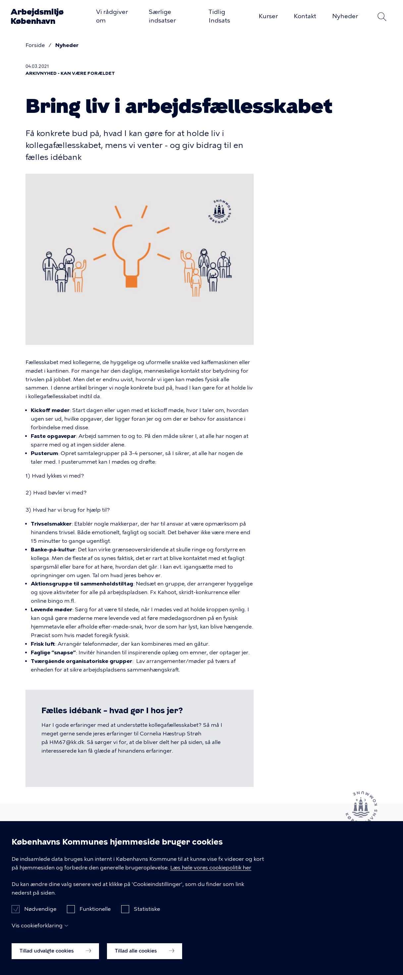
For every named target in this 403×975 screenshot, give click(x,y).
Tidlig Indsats (219, 16)
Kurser (268, 16)
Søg (382, 16)
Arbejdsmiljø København (37, 16)
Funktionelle (95, 919)
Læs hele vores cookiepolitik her (210, 877)
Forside (35, 45)
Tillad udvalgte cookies (55, 961)
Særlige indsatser (162, 16)
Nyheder (345, 16)
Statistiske (147, 919)
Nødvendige (40, 919)
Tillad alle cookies (144, 961)
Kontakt (305, 16)
